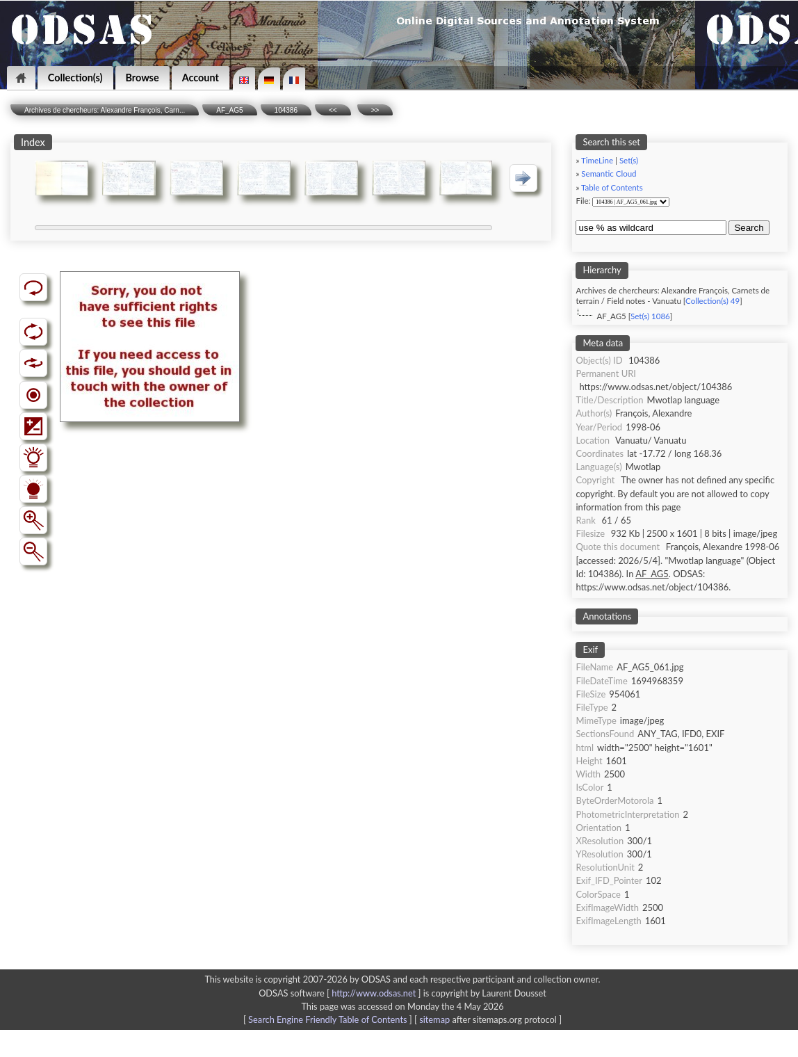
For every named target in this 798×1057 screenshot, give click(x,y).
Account (200, 77)
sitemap (434, 1019)
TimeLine (597, 160)
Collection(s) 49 (712, 300)
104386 (286, 110)
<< (333, 110)
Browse (142, 77)
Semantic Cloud (608, 173)
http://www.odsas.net (374, 993)
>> (375, 110)
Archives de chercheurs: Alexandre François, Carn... (104, 110)
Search (748, 228)
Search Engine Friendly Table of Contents (327, 1019)
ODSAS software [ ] (341, 993)
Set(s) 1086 (650, 316)
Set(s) (628, 160)
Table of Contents (612, 187)
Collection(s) (75, 77)
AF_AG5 (229, 110)
